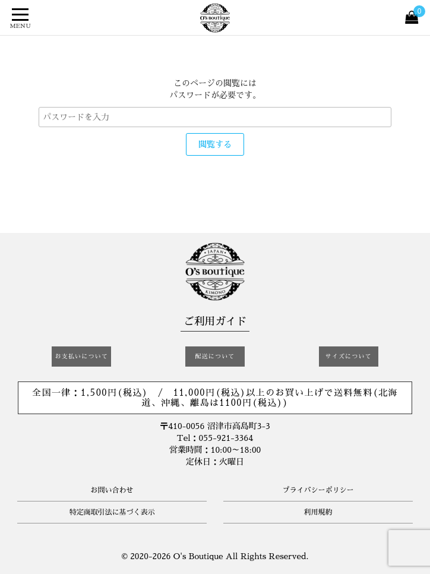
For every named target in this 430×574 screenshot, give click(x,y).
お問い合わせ (111, 490)
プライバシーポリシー (317, 490)
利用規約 (317, 512)
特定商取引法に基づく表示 (111, 512)
